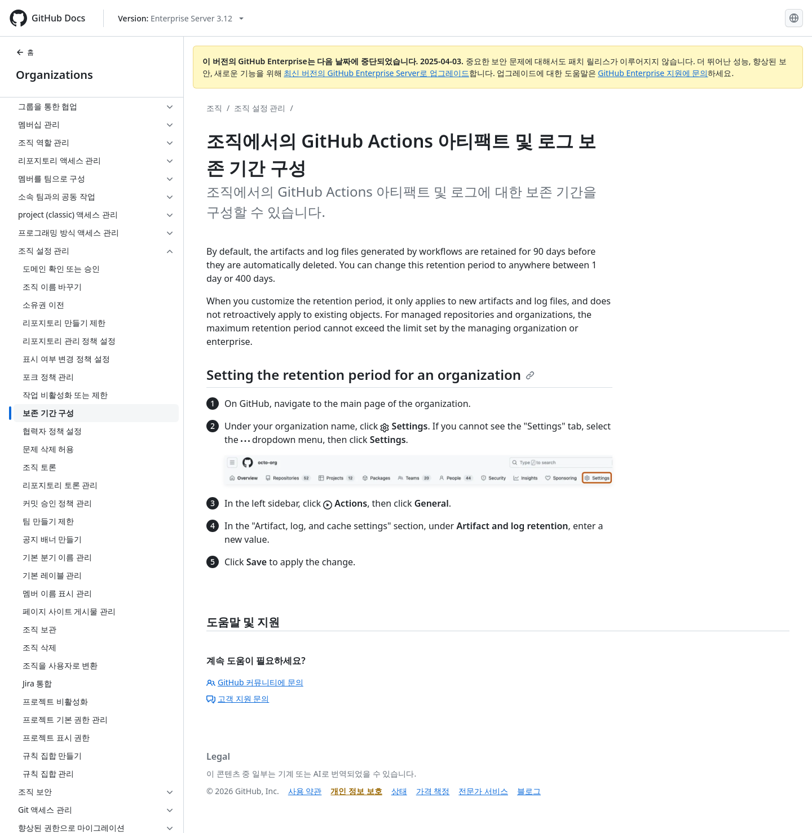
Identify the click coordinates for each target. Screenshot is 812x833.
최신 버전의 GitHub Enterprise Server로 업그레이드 (376, 73)
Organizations (54, 74)
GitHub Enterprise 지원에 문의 (653, 73)
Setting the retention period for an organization (370, 374)
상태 (399, 791)
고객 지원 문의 (237, 698)
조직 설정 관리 (259, 108)
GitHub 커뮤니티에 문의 (254, 682)
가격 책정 (433, 791)
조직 (214, 108)
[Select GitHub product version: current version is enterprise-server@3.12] (181, 18)
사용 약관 (305, 791)
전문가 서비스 (483, 791)
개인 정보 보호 (356, 791)
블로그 (529, 791)
